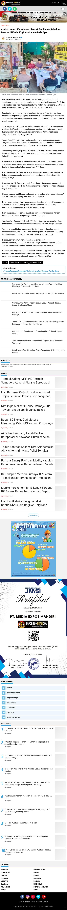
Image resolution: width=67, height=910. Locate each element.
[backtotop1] (65, 907)
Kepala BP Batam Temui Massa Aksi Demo (21, 823)
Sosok (36, 890)
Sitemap (45, 902)
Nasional (37, 881)
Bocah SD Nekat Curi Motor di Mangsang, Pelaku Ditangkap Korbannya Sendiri (27, 423)
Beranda (21, 902)
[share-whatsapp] (15, 9)
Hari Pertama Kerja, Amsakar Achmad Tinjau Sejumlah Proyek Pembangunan (25, 394)
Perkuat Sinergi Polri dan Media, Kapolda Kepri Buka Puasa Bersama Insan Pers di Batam (27, 464)
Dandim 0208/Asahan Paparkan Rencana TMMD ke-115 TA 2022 (28, 797)
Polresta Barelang (41, 887)
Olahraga (4, 884)
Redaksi (27, 902)
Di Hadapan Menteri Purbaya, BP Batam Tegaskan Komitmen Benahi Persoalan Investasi (26, 477)
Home (2, 25)
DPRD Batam (5, 872)
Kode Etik (39, 902)
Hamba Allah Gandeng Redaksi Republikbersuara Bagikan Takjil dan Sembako (24, 505)
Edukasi (4, 875)
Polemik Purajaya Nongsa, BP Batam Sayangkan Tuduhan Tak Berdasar (31, 271)
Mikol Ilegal (11, 703)
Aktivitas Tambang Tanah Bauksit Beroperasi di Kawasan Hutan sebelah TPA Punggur (25, 437)
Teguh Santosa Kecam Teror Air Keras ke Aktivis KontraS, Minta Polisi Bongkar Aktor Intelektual (27, 450)
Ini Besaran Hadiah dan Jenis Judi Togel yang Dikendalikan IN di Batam (28, 729)
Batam (5, 262)
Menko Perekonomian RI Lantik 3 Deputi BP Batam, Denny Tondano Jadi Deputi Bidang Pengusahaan (26, 491)
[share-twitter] (10, 9)
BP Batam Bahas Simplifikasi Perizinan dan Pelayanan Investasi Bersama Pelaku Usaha (26, 837)
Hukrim (9, 688)
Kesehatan (37, 878)
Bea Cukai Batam (13, 693)
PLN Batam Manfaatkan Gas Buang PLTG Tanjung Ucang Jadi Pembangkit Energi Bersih (27, 810)
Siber (33, 902)
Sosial (3, 890)
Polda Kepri (5, 887)
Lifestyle (4, 881)
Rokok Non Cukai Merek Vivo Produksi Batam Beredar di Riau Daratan (28, 770)
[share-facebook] (5, 9)
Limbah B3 (11, 707)
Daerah (36, 872)
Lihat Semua (33, 515)
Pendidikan (38, 884)
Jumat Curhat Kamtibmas (19, 262)
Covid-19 (10, 712)
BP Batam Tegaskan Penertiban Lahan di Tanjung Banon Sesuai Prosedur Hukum (26, 743)
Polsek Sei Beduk (36, 262)
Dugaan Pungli (12, 698)
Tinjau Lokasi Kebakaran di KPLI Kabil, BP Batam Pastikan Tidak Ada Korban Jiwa (27, 851)
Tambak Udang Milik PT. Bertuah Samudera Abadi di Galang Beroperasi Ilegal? (25, 382)
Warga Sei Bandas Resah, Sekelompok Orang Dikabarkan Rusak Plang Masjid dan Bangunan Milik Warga (27, 783)
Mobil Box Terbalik (14, 717)
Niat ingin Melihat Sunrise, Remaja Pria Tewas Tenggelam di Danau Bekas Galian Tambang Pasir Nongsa (25, 409)
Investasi (4, 878)
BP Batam (4, 869)
